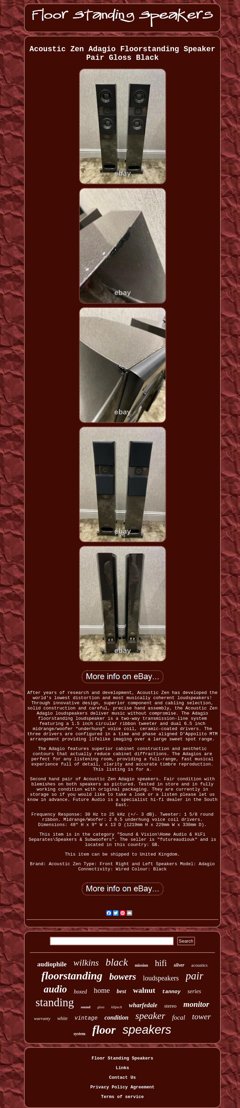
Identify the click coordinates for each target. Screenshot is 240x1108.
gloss (100, 1007)
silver (179, 965)
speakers (147, 1029)
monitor (196, 1004)
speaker (150, 1015)
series (194, 991)
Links (122, 1068)
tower (201, 1016)
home (102, 990)
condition (116, 1017)
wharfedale (143, 1005)
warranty (42, 1018)
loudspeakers (161, 978)
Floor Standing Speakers (122, 1058)
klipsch (116, 1007)
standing (55, 1002)
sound (85, 1007)
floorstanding (72, 975)
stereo (170, 1006)
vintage (86, 1018)
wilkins (86, 963)
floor (104, 1029)
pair (195, 976)
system (79, 1033)
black (117, 962)
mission (141, 965)
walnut (144, 990)
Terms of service (122, 1096)
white (62, 1018)
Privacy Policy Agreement (122, 1087)
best (121, 991)
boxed (80, 992)
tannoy (171, 992)
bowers (122, 976)
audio (55, 989)
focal (178, 1017)
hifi (161, 963)
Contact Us (122, 1077)
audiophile (52, 964)
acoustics (199, 965)
